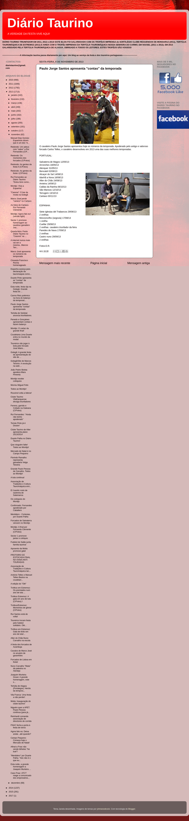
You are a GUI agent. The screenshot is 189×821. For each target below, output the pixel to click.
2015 (11, 792)
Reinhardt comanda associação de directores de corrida (21, 718)
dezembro (16, 783)
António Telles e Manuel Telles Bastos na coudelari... (21, 577)
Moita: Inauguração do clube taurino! (21, 702)
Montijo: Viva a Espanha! (17, 187)
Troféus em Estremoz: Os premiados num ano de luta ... (20, 590)
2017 (11, 796)
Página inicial (98, 263)
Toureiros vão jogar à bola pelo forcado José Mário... (20, 345)
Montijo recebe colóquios (17, 380)
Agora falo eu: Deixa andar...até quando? (21, 732)
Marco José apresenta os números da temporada (21, 253)
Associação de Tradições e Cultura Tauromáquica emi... (21, 483)
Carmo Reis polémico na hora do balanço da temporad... (20, 298)
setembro (15, 127)
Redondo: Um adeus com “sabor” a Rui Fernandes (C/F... (20, 149)
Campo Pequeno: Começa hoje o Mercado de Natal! (20, 740)
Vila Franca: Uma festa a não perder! (21, 696)
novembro (16, 134)
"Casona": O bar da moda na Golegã (19, 193)
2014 (11, 788)
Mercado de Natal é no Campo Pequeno (21, 452)
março (14, 103)
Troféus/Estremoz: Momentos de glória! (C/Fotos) (21, 607)
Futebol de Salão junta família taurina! (21, 543)
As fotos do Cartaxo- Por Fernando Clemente (20, 207)
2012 (11, 88)
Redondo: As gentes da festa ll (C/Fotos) (21, 165)
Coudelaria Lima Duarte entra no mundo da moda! (21, 337)
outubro (15, 131)
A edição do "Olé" (18, 584)
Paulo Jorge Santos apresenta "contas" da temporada (80, 68)
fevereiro (15, 99)
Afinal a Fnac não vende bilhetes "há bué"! (20, 749)
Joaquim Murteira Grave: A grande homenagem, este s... (20, 678)
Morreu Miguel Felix (19, 385)
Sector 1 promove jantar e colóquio (19, 537)
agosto (14, 123)
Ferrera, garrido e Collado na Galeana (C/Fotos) (21, 408)
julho (13, 119)
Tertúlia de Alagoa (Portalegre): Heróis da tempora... (21, 688)
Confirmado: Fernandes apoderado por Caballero (21, 507)
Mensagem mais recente (54, 263)
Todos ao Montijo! (18, 389)
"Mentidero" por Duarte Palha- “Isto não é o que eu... (21, 758)
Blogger (131, 809)
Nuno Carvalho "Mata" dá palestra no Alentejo (20, 668)
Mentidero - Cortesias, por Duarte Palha (20, 515)
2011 (11, 84)
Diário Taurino (50, 23)
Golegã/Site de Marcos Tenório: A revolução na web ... (21, 363)
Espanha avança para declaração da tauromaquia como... (21, 271)
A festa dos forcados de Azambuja (21, 645)
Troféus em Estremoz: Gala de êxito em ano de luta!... (20, 631)
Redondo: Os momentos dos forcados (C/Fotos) (20, 158)
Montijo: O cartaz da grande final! (20, 329)
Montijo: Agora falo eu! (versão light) (21, 215)
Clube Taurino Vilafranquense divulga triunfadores (21, 399)
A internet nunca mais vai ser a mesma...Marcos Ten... (20, 244)
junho (14, 115)
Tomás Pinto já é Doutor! (18, 424)
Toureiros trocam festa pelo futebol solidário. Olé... (21, 622)
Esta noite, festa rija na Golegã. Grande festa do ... (21, 289)
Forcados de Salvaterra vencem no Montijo (21, 521)
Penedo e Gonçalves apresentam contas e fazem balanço (21, 321)
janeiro (14, 95)
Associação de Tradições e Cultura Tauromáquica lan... (21, 568)
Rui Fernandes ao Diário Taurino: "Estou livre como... (20, 179)
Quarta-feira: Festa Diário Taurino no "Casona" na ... (19, 233)
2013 (11, 92)
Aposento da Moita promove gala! (19, 549)
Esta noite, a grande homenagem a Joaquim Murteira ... (21, 766)
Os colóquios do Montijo (18, 500)
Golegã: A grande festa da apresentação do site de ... (21, 354)
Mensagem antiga (138, 263)
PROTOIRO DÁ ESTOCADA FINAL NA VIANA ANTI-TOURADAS (20, 558)
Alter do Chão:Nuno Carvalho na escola (20, 639)
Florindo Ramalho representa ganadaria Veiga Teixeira (19, 461)
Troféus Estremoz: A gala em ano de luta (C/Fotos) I (21, 598)
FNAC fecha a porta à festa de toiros (20, 726)
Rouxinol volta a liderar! (21, 393)
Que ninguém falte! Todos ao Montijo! (20, 446)
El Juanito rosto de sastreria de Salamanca (19, 492)
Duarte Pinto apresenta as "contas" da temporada (21, 280)
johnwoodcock (103, 809)
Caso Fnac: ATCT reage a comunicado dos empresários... (21, 775)
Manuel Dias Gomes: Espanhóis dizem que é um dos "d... (20, 140)
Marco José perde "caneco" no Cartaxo (21, 200)
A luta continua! (17, 477)
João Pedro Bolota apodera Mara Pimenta (19, 372)
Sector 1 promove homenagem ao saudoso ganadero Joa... (20, 224)
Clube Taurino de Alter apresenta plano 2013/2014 (20, 432)
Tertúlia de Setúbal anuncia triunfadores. (21, 314)
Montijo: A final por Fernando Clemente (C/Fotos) (21, 529)
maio (13, 111)
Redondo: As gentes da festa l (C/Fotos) (21, 172)
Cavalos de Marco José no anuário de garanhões (21, 653)
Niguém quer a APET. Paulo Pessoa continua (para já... (20, 709)
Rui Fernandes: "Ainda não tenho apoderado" (21, 416)
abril (13, 107)
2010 (11, 80)
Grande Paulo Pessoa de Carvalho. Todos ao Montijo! (20, 471)
